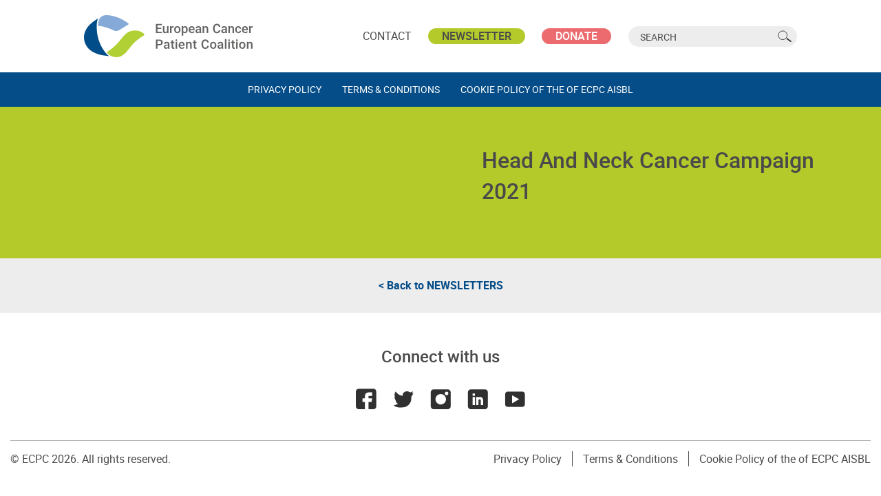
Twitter (403, 399)
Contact (387, 35)
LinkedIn (477, 399)
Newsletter (476, 35)
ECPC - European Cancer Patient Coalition (170, 36)
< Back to (441, 285)
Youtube (515, 399)
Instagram (440, 399)
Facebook (366, 399)
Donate (576, 35)
